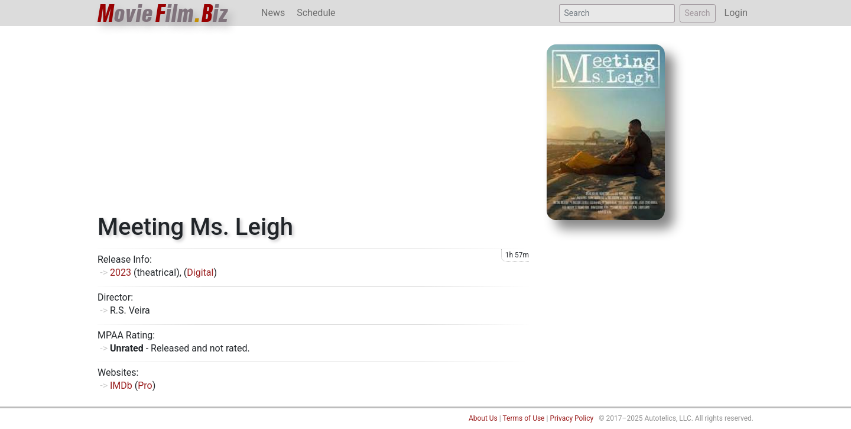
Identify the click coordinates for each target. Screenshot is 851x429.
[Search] (617, 13)
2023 (120, 272)
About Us (483, 418)
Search (697, 13)
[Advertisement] (313, 124)
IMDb (121, 385)
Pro (145, 385)
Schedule (316, 12)
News (273, 12)
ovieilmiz (163, 13)
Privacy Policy (571, 418)
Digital (200, 272)
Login (736, 12)
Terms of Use (523, 418)
